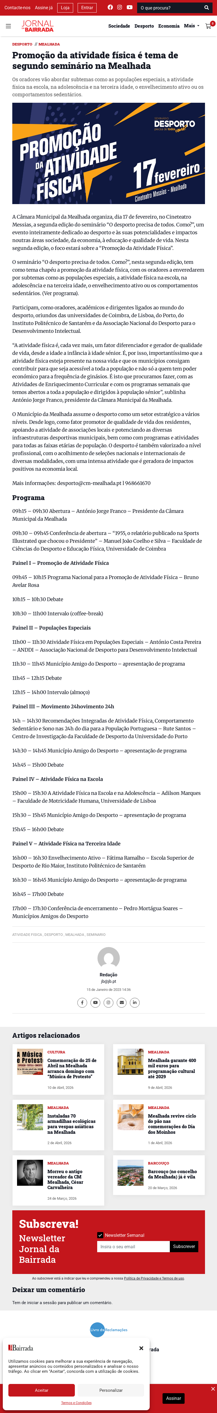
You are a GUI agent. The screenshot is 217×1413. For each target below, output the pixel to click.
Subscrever (184, 1246)
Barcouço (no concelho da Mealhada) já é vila (172, 1174)
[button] (141, 1347)
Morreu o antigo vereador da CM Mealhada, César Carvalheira (65, 1179)
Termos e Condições (76, 1403)
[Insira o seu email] (133, 1246)
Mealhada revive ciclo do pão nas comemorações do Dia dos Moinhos (172, 1124)
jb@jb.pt (108, 981)
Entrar (87, 7)
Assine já (44, 7)
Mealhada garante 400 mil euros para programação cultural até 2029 (172, 1068)
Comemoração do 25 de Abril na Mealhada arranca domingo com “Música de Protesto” (72, 1068)
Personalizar (111, 1390)
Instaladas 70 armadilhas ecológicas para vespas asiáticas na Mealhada (71, 1124)
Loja (65, 7)
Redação (108, 974)
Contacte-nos (17, 7)
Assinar (173, 1398)
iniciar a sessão (42, 1302)
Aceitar (41, 1390)
